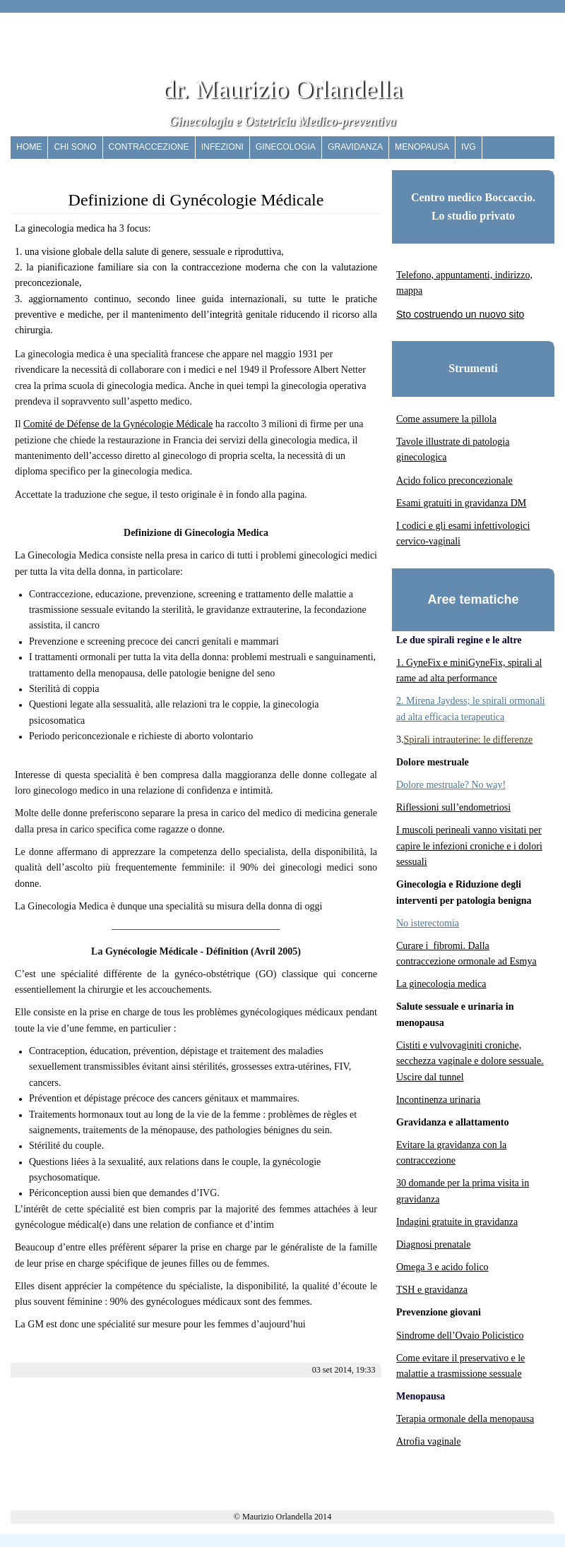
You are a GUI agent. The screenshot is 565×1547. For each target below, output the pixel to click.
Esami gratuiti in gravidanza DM (461, 503)
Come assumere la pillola (446, 419)
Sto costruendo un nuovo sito (460, 314)
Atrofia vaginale (428, 1441)
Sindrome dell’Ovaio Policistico (459, 1335)
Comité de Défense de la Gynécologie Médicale (118, 424)
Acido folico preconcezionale (454, 480)
